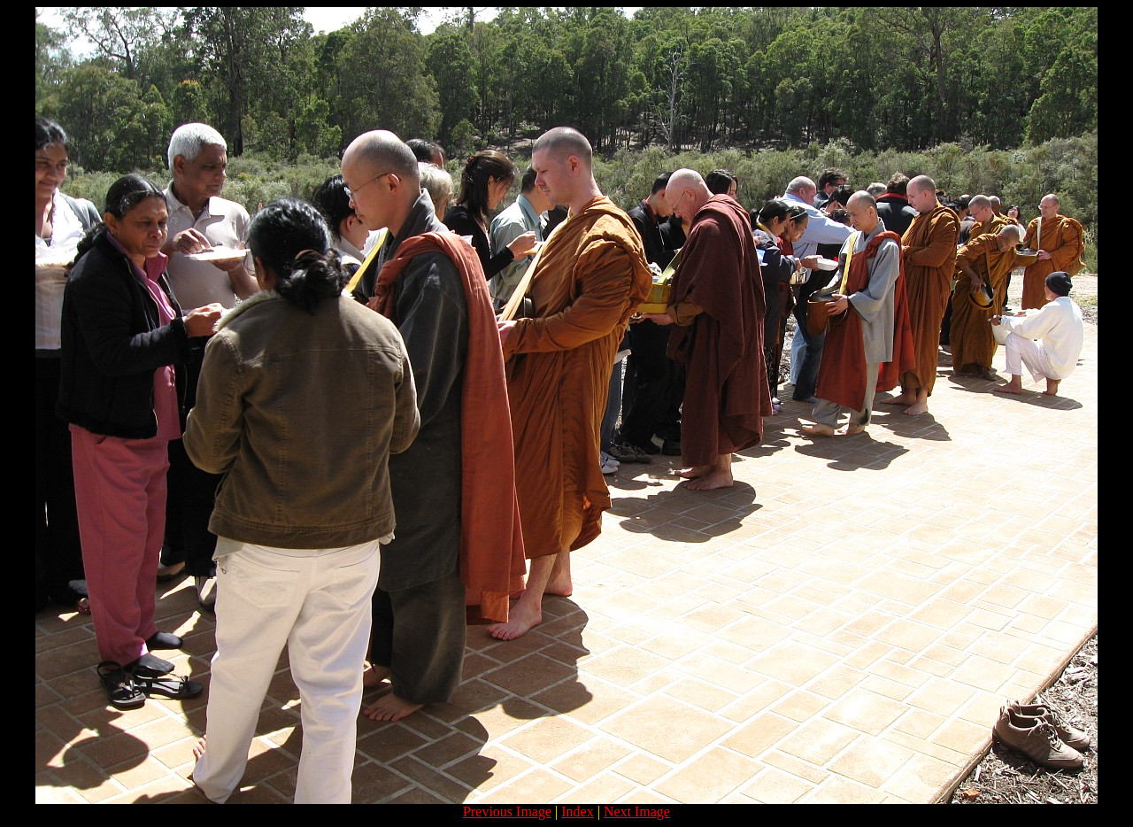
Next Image (637, 811)
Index (577, 811)
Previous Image (507, 811)
